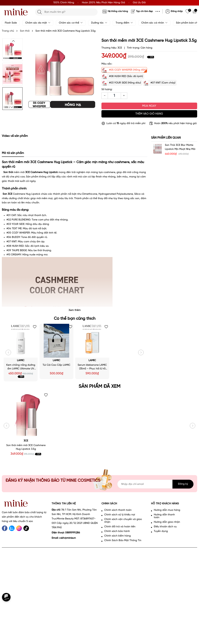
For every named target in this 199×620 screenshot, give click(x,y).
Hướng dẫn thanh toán (164, 516)
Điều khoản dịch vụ (165, 526)
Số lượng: (106, 89)
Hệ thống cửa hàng (118, 11)
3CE (26, 440)
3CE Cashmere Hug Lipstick (41, 172)
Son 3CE (7, 194)
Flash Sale (11, 23)
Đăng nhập (177, 11)
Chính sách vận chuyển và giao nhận (123, 520)
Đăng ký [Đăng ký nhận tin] (183, 484)
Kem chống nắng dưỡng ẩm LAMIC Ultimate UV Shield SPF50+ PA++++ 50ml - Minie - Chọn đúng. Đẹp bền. (20, 367)
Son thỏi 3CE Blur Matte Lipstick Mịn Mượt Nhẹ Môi (180, 147)
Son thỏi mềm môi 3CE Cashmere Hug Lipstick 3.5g (26, 447)
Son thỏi (8, 172)
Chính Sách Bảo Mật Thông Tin (122, 540)
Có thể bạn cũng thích (74, 318)
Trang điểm (124, 23)
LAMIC (20, 360)
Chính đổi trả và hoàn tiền (119, 526)
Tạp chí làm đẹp (144, 11)
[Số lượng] (114, 95)
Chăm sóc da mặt (37, 23)
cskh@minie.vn (67, 538)
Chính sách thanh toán (117, 510)
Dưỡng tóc (99, 23)
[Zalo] (12, 528)
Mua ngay (149, 105)
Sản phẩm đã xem (99, 386)
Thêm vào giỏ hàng (149, 113)
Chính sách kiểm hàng (117, 536)
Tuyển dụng (161, 531)
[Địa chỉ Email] (155, 484)
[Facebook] (4, 528)
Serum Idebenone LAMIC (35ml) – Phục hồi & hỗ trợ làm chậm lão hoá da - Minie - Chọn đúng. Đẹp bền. (92, 367)
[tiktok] (26, 528)
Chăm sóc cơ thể (71, 23)
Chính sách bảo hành (117, 531)
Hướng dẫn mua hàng (167, 510)
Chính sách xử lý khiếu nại (119, 514)
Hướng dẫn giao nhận (167, 522)
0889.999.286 (72, 532)
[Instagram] (19, 528)
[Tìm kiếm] (39, 12)
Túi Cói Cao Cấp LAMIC (56, 365)
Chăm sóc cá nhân (154, 23)
